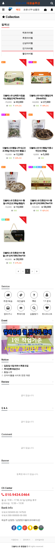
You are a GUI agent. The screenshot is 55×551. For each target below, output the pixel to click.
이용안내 (14, 540)
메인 (18, 9)
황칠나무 (6, 372)
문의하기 (26, 540)
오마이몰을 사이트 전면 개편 (15, 375)
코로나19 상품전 (31, 9)
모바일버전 (39, 540)
